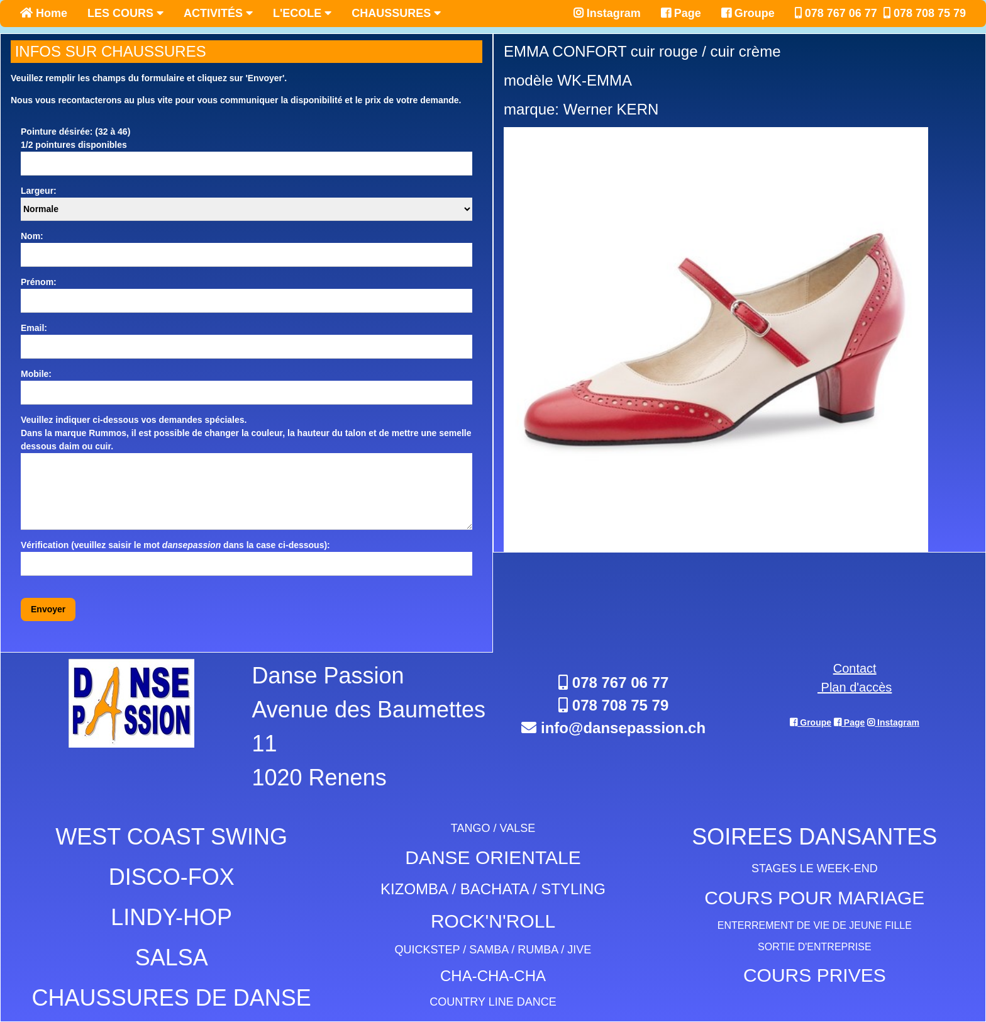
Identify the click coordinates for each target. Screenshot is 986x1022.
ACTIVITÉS (218, 13)
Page (681, 13)
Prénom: (39, 282)
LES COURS (125, 13)
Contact (855, 668)
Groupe (748, 13)
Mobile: (36, 374)
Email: (34, 328)
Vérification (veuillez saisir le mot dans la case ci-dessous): (175, 545)
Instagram (607, 13)
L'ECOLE (302, 13)
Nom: (32, 236)
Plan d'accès (854, 687)
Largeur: (39, 191)
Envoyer (48, 609)
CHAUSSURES (396, 13)
